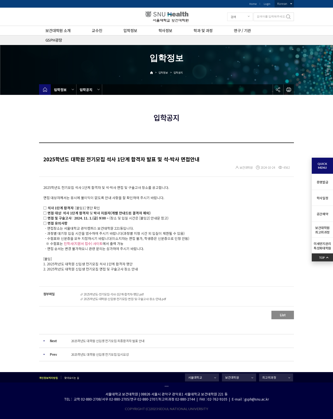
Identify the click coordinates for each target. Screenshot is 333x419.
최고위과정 (269, 377)
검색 (233, 17)
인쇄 (288, 89)
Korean (282, 3)
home (45, 89)
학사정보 (165, 30)
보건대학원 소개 (58, 30)
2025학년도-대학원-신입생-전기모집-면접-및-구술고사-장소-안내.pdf (125, 299)
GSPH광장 (53, 40)
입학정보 (130, 30)
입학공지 (178, 72)
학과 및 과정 (203, 30)
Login (267, 4)
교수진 (97, 30)
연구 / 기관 (242, 30)
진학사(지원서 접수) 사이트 (83, 243)
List (283, 315)
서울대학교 (195, 377)
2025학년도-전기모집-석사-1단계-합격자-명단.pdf (114, 294)
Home (253, 4)
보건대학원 (232, 377)
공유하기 (278, 89)
